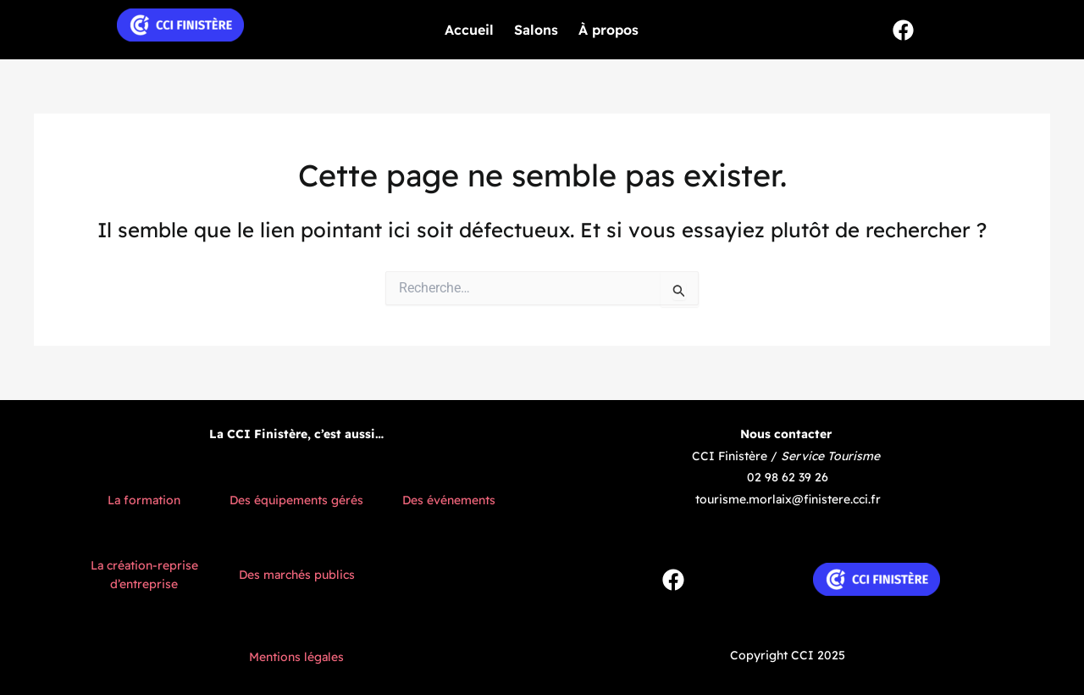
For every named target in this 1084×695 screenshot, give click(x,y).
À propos (608, 29)
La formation (144, 500)
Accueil (469, 29)
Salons (536, 29)
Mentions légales (296, 656)
